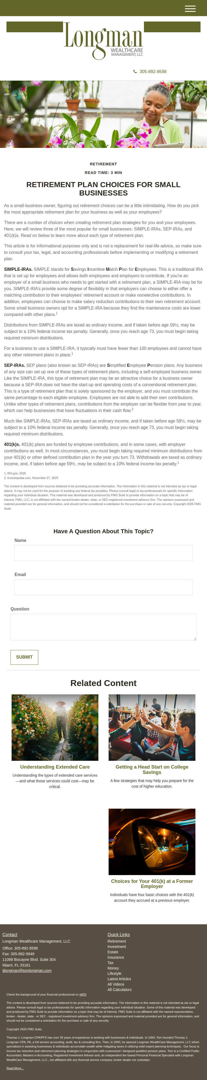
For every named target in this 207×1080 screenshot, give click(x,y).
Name (20, 540)
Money (113, 968)
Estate (113, 952)
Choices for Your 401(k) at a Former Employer (152, 884)
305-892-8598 (150, 71)
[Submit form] (24, 657)
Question (20, 609)
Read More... (15, 1068)
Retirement (117, 941)
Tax (110, 963)
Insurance (116, 957)
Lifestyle (114, 973)
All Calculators (120, 989)
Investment (117, 946)
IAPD (83, 994)
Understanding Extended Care (55, 767)
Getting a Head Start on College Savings (152, 769)
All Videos (116, 984)
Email (20, 574)
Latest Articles (119, 979)
